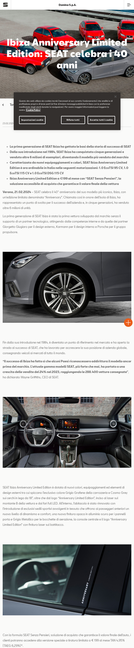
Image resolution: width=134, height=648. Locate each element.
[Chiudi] (115, 96)
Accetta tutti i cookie (101, 120)
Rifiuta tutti (73, 120)
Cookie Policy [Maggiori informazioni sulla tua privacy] (33, 110)
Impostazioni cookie (32, 120)
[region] (67, 111)
